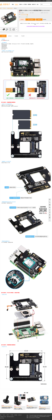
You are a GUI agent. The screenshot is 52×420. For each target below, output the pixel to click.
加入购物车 (31, 19)
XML (1, 418)
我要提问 (39, 19)
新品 (13, 4)
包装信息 (10, 35)
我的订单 (44, 0)
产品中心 (16, 4)
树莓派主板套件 (10, 8)
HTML (3, 418)
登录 (34, 0)
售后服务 (16, 35)
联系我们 (29, 4)
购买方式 (34, 4)
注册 (36, 0)
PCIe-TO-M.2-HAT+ (24, 14)
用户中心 (40, 0)
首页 (1, 8)
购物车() (49, 0)
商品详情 (3, 35)
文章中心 (21, 4)
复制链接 (44, 19)
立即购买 (22, 19)
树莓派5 (15, 8)
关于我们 (25, 4)
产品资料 (23, 35)
